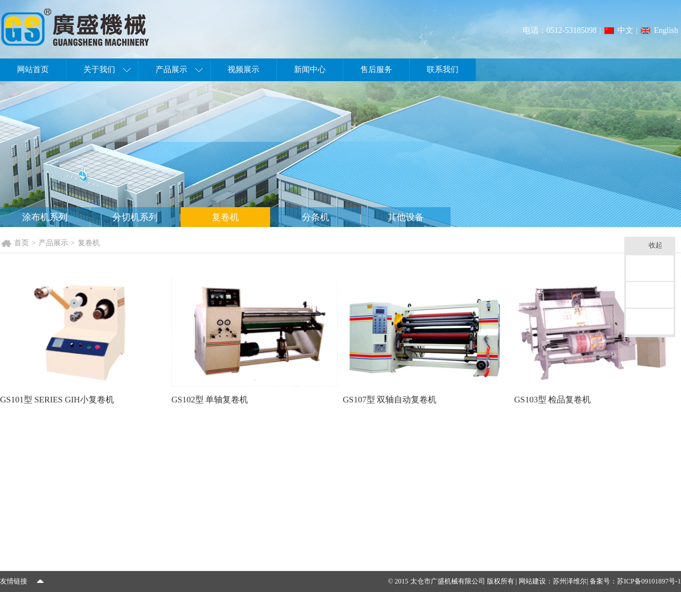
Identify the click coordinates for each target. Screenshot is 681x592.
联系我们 (443, 69)
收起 (659, 246)
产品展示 (171, 69)
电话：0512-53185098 (560, 30)
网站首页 (33, 69)
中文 (625, 30)
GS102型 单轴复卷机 (209, 399)
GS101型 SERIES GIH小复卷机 (57, 399)
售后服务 (376, 69)
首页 (21, 242)
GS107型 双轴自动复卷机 (389, 399)
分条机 (315, 217)
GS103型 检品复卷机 (552, 399)
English (666, 30)
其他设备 (406, 217)
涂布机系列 (45, 217)
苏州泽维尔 (570, 581)
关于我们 (99, 69)
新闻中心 (310, 69)
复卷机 (225, 217)
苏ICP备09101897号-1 (649, 581)
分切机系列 (135, 217)
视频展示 (243, 69)
